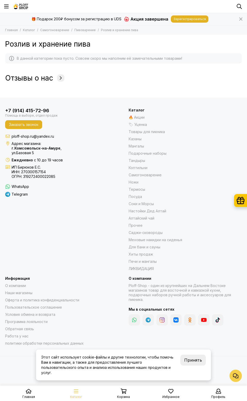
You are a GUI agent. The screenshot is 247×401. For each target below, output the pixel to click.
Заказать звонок (23, 124)
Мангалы (136, 146)
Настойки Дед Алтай (147, 211)
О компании (15, 285)
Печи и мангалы (143, 261)
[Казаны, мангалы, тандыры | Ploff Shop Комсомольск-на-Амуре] (21, 6)
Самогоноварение (54, 30)
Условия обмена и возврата (30, 314)
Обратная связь (19, 329)
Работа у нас (17, 336)
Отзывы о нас (34, 78)
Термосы (137, 189)
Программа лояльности (26, 321)
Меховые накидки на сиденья (155, 240)
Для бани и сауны (144, 247)
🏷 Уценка (138, 124)
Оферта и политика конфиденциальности (42, 300)
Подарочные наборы (147, 153)
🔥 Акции (137, 117)
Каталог (29, 30)
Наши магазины (18, 293)
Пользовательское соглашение (33, 307)
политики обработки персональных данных (44, 343)
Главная (11, 30)
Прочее (136, 225)
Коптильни (138, 167)
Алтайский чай (141, 218)
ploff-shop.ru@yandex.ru (33, 136)
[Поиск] (239, 6)
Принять (193, 360)
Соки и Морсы (141, 204)
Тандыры (137, 160)
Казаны (135, 139)
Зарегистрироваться (189, 19)
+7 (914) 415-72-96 (27, 110)
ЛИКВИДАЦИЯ (141, 268)
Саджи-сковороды (146, 232)
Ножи (133, 182)
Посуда (135, 196)
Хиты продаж (141, 254)
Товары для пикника (147, 131)
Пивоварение (85, 30)
